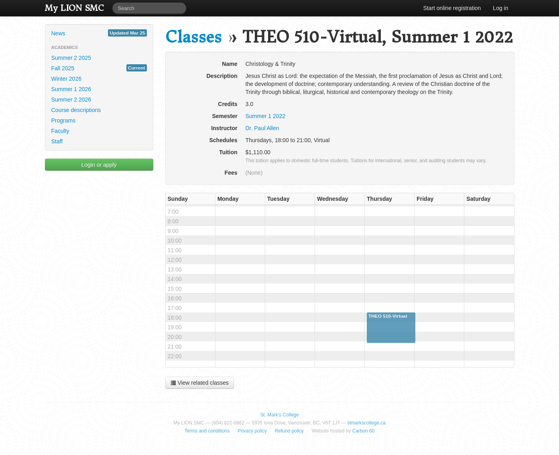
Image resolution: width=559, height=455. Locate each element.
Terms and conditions (207, 431)
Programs (63, 120)
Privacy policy (252, 431)
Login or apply (99, 164)
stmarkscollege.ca (366, 423)
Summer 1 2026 (71, 89)
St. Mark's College (279, 415)
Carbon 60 (363, 431)
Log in (500, 8)
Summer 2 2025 (71, 58)
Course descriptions (76, 110)
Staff (57, 141)
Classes (193, 37)
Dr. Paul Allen (262, 128)
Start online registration (452, 8)
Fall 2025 (99, 67)
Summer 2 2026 (71, 99)
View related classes (200, 383)
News (99, 33)
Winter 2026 (66, 78)
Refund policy (289, 431)
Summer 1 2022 (266, 116)
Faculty (60, 131)
